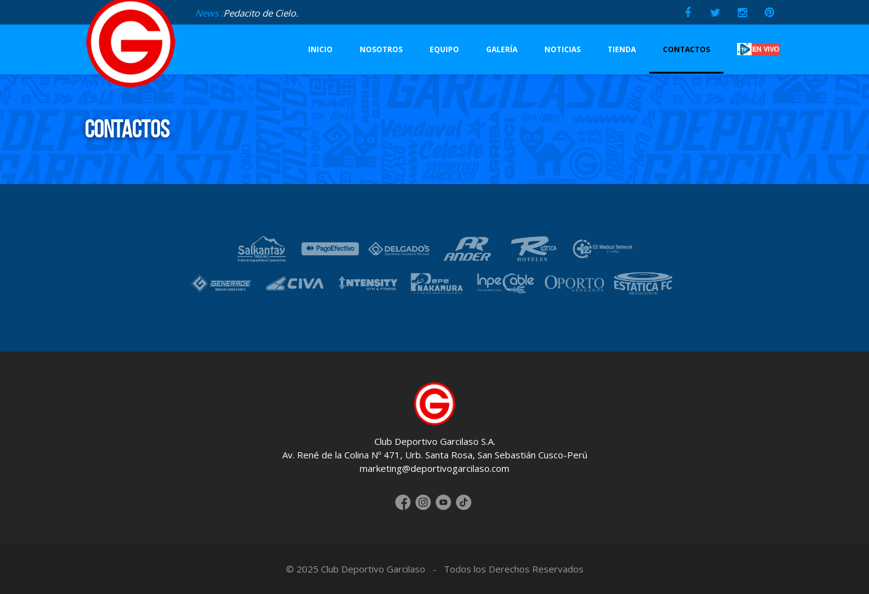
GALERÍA (501, 49)
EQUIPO (444, 49)
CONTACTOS (686, 49)
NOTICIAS (562, 49)
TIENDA (622, 49)
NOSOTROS (381, 49)
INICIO (320, 49)
